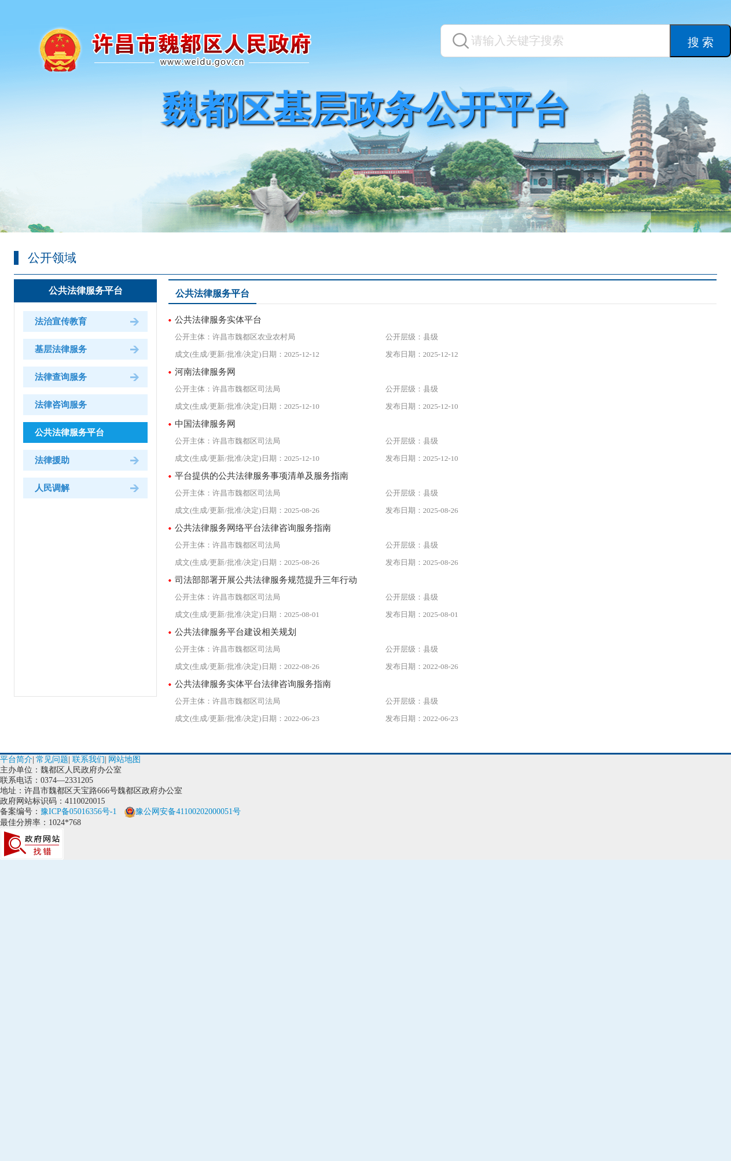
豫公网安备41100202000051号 (182, 811)
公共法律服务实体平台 (218, 319)
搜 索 (701, 42)
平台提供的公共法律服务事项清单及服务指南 (261, 475)
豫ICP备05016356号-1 (78, 811)
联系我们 (88, 759)
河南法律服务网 (205, 371)
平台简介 (16, 759)
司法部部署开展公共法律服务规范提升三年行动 (266, 580)
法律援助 (52, 460)
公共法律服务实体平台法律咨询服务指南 (253, 684)
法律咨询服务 (61, 404)
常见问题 (52, 759)
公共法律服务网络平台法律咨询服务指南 (253, 528)
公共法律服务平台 (86, 290)
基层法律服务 (61, 349)
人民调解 (52, 488)
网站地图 (124, 759)
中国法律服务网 (205, 423)
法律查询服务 (61, 377)
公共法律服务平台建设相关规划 (235, 632)
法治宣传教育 (61, 321)
